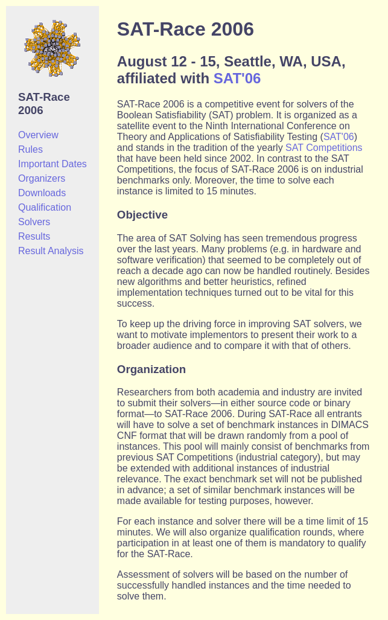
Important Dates (52, 164)
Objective (142, 214)
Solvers (34, 222)
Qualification (44, 207)
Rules (30, 149)
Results (34, 236)
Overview (38, 135)
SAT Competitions (323, 147)
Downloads (42, 193)
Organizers (41, 178)
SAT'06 (237, 78)
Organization (151, 369)
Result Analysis (51, 251)
